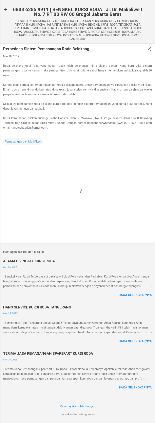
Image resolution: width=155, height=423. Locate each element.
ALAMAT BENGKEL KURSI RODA (29, 261)
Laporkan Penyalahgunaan (78, 414)
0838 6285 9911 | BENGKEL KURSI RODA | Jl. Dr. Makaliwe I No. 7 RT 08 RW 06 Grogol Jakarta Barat (77, 12)
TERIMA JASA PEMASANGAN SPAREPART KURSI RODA (48, 353)
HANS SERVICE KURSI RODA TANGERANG (37, 307)
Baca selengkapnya (135, 295)
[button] (149, 49)
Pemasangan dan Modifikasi (23, 141)
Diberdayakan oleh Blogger (77, 406)
